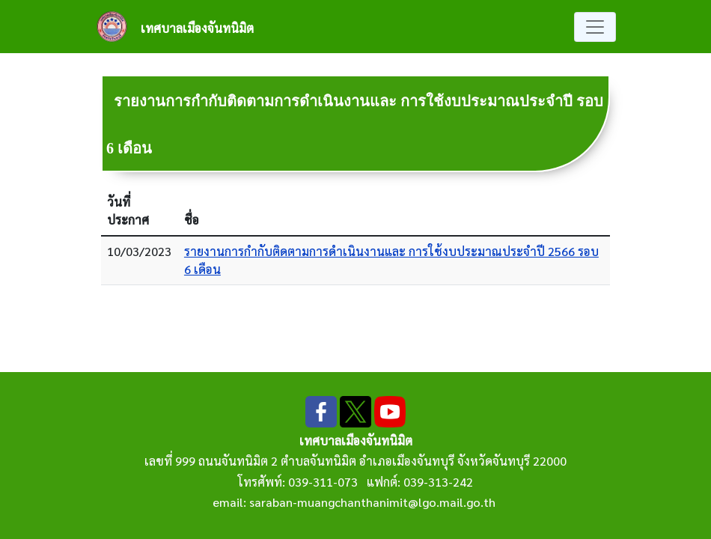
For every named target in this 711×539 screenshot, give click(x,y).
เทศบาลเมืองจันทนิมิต (197, 28)
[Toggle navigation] (595, 27)
